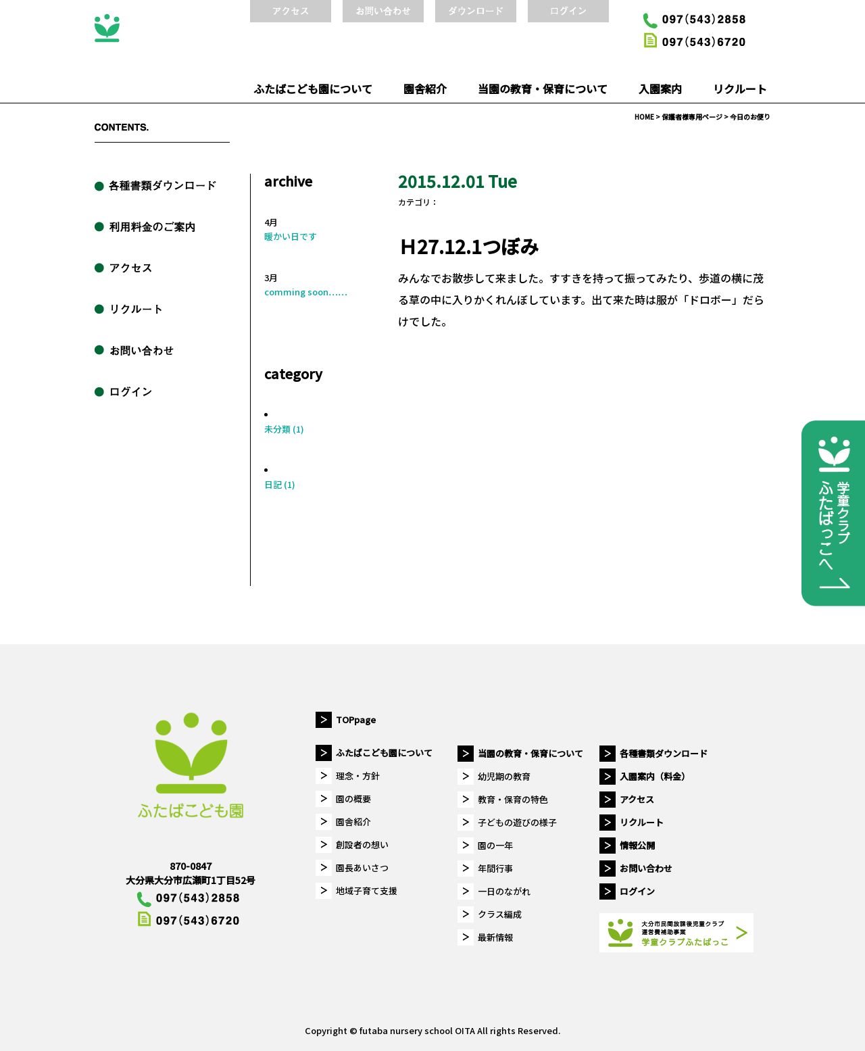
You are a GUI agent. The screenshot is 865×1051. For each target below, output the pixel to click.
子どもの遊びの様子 (517, 822)
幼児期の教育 (504, 776)
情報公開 (637, 845)
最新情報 (495, 937)
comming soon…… (305, 291)
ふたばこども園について (312, 88)
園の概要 (353, 798)
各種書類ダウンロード (664, 753)
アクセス (637, 799)
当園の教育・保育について (543, 88)
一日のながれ (504, 891)
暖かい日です (290, 236)
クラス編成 (500, 914)
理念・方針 (358, 775)
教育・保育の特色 (513, 799)
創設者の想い (362, 844)
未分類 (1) (284, 428)
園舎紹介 (425, 88)
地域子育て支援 (366, 890)
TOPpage (356, 719)
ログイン (637, 891)
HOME (644, 117)
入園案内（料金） (655, 776)
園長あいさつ (362, 867)
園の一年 (495, 845)
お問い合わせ (646, 868)
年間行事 (495, 868)
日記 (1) (279, 484)
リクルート (740, 88)
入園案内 (660, 88)
